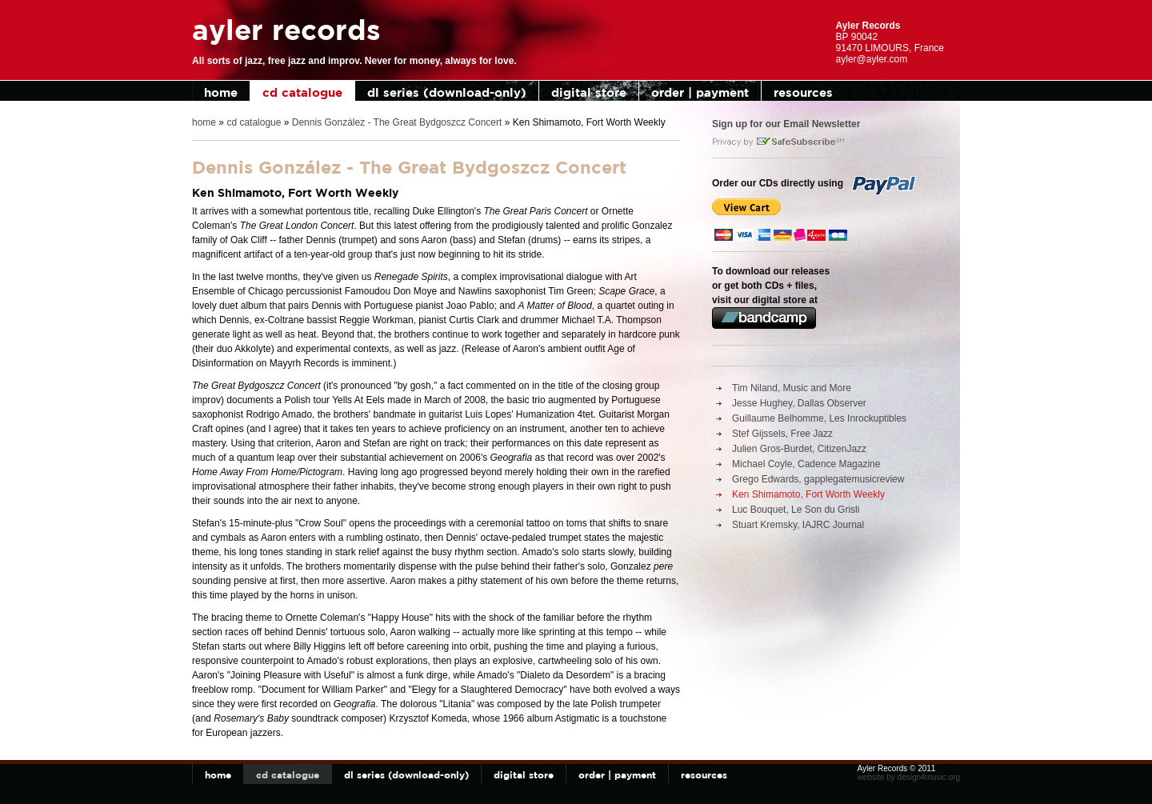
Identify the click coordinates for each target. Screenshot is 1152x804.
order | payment (700, 92)
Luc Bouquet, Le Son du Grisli (795, 509)
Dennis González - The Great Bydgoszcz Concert (397, 122)
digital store (588, 92)
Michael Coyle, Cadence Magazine (806, 464)
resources (803, 92)
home (221, 92)
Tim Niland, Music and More (791, 388)
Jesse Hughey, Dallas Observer (799, 403)
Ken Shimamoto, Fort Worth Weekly (808, 494)
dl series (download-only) (446, 92)
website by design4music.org (909, 777)
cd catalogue (302, 92)
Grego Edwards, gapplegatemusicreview (818, 479)
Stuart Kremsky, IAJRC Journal (798, 524)
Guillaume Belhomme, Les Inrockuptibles (819, 418)
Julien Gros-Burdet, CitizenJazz (799, 448)
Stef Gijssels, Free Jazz (782, 433)
